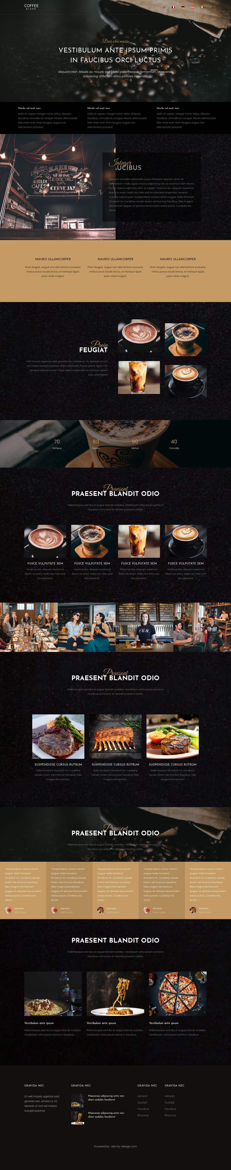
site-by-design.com (124, 1146)
